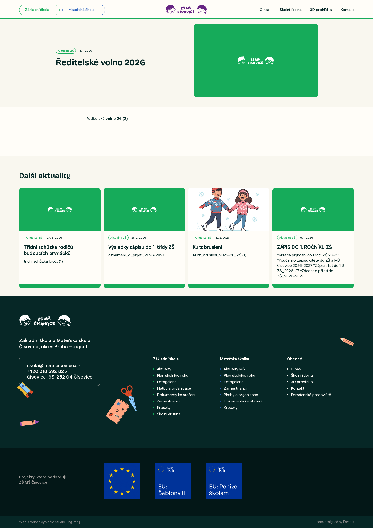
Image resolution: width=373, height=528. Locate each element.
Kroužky (164, 408)
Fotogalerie (167, 382)
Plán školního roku (172, 375)
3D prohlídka (321, 10)
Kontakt (347, 10)
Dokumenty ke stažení (176, 395)
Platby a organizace (174, 388)
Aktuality (164, 369)
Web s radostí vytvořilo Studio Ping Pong (49, 522)
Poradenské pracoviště (311, 395)
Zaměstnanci (168, 401)
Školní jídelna (291, 10)
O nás (265, 10)
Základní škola (37, 10)
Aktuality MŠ (234, 369)
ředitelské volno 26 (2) (107, 119)
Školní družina (168, 414)
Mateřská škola (81, 10)
